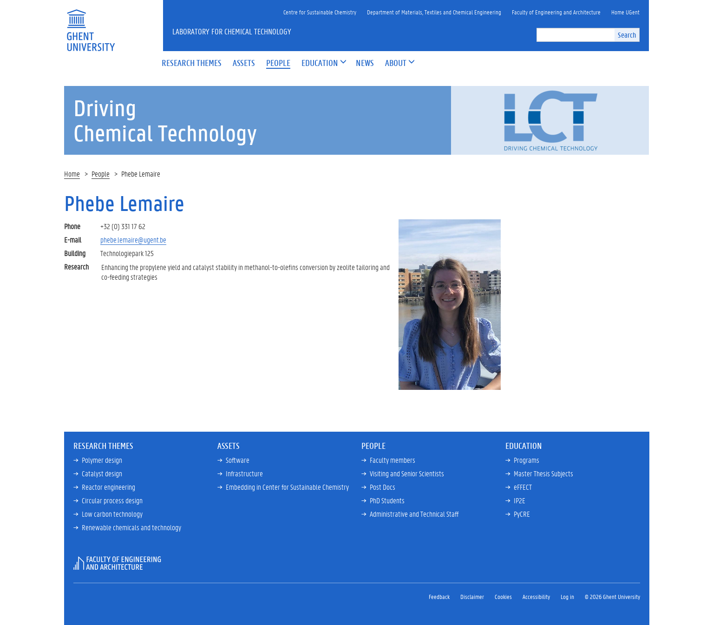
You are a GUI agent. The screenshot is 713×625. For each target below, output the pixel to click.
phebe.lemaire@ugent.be (133, 239)
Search (627, 34)
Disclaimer (472, 596)
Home (72, 173)
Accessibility (536, 596)
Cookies (503, 596)
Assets (228, 445)
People (101, 173)
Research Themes (103, 445)
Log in (567, 596)
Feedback (439, 596)
